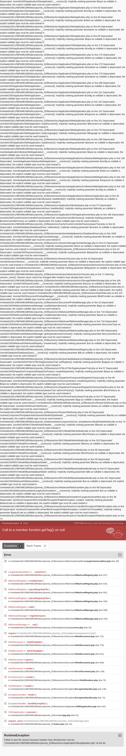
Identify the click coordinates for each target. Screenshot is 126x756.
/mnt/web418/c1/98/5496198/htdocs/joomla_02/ (38, 724)
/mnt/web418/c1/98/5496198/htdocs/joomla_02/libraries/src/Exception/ (54, 689)
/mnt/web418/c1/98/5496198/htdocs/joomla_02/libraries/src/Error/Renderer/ (54, 680)
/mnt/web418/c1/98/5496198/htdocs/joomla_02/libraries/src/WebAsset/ (55, 575)
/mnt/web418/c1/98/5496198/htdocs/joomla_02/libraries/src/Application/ (54, 706)
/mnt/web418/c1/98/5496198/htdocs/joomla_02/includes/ (41, 715)
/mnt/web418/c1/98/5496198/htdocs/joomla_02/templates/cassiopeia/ (47, 627)
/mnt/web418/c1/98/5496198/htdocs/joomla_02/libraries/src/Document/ (53, 636)
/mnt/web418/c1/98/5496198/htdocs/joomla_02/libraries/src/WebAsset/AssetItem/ (61, 561)
